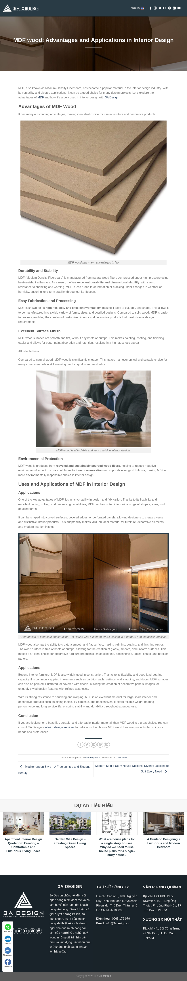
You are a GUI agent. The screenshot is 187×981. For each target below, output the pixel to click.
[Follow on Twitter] (160, 8)
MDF (40, 97)
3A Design (112, 97)
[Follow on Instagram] (155, 8)
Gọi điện (8, 928)
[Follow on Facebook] (150, 8)
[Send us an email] (164, 8)
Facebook (8, 963)
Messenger (8, 951)
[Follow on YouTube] (179, 8)
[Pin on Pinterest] (100, 745)
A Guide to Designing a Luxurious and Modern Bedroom (163, 843)
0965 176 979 (121, 918)
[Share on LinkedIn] (107, 745)
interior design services (60, 727)
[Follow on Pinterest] (169, 8)
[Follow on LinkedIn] (174, 8)
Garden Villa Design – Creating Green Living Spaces (70, 843)
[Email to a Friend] (94, 745)
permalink (122, 757)
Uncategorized (92, 757)
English (139, 8)
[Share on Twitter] (87, 745)
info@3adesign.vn (117, 923)
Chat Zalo (8, 940)
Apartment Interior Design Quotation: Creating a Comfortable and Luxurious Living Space (23, 845)
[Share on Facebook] (80, 745)
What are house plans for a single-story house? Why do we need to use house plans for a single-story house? (117, 847)
